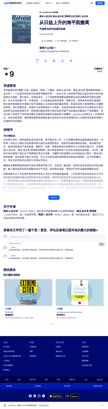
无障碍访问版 (97, 386)
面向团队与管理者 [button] (34, 3)
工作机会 (6, 361)
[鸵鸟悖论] (80, 292)
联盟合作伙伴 (61, 356)
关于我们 (6, 347)
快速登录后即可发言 (15, 243)
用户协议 (67, 386)
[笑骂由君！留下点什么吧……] (57, 238)
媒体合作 (59, 351)
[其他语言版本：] (71, 61)
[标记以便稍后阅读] (45, 61)
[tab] (52, 323)
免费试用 (85, 347)
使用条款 (38, 386)
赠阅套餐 (85, 361)
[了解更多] (9, 68)
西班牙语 (33, 379)
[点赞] (37, 61)
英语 (6, 379)
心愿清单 (33, 347)
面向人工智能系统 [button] (62, 3)
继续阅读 (54, 198)
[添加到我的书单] (54, 61)
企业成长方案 (87, 365)
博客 (31, 351)
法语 (85, 379)
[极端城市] (28, 292)
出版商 (58, 347)
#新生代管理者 (8, 351)
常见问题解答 (8, 365)
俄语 (46, 379)
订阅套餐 (85, 351)
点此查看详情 (44, 405)
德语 (19, 379)
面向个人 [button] (49, 3)
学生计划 (85, 356)
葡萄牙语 (72, 379)
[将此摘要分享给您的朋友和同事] (62, 61)
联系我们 (6, 370)
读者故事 (33, 356)
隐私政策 (9, 386)
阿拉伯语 (100, 379)
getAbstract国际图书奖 (12, 356)
